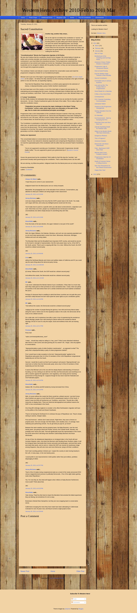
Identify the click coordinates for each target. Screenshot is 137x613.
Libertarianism (99, 17)
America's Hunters (100, 141)
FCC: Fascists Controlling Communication (102, 100)
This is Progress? (100, 138)
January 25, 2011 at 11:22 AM (34, 278)
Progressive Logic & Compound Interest (101, 67)
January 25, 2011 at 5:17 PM (34, 326)
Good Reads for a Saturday (103, 91)
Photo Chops (33, 17)
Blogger (81, 609)
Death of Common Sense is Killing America (102, 162)
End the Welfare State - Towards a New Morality (103, 74)
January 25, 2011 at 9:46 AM (34, 253)
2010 (95, 174)
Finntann (28, 330)
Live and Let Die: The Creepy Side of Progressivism (101, 86)
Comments (75, 602)
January (97, 51)
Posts (74, 599)
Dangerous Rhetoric (101, 135)
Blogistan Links (61, 17)
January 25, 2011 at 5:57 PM (34, 465)
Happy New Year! (100, 170)
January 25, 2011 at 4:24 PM (34, 299)
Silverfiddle (29, 221)
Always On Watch (31, 179)
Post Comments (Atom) (56, 578)
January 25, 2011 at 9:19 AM (34, 226)
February (98, 48)
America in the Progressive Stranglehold (103, 107)
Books (72, 17)
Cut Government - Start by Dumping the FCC (103, 119)
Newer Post (25, 571)
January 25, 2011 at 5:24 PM (34, 380)
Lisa (26, 257)
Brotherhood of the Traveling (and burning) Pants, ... (103, 57)
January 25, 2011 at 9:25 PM (34, 488)
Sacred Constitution (32, 29)
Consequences (99, 96)
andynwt (67, 609)
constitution (29, 169)
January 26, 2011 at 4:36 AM (34, 511)
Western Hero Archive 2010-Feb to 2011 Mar (68, 10)
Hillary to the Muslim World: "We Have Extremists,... (103, 132)
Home (23, 17)
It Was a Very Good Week (103, 94)
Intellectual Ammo (46, 17)
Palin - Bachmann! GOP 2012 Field (102, 149)
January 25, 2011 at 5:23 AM (34, 194)
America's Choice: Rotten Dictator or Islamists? (102, 63)
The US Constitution (84, 17)
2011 (95, 43)
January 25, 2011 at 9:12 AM (34, 217)
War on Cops (99, 53)
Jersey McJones (30, 198)
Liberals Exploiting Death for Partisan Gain (102, 127)
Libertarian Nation (100, 104)
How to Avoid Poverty (101, 71)
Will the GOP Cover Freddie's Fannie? (101, 153)
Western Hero (101, 33)
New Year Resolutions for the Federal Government (103, 166)
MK (26, 282)
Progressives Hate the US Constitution (103, 158)
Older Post (80, 571)
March (97, 45)
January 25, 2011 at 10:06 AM (34, 265)
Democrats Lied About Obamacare (101, 144)
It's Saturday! (99, 115)
